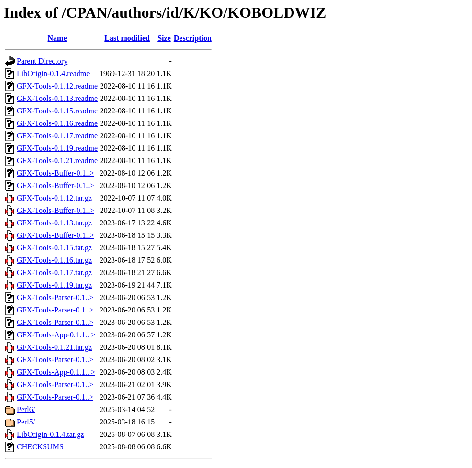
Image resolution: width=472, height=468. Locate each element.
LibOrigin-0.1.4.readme (53, 73)
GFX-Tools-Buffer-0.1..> (55, 173)
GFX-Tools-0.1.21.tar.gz (54, 347)
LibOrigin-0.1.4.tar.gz (50, 434)
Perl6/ (26, 409)
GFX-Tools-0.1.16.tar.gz (54, 260)
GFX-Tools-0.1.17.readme (57, 136)
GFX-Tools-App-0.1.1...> (56, 335)
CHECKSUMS (40, 447)
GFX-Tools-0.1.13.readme (57, 98)
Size (164, 38)
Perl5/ (26, 422)
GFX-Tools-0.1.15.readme (57, 111)
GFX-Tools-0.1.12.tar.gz (54, 198)
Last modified (127, 38)
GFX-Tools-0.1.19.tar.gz (54, 285)
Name (57, 38)
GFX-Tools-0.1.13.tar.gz (54, 223)
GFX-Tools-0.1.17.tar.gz (54, 272)
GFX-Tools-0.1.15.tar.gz (54, 248)
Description (193, 38)
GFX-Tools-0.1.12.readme (57, 86)
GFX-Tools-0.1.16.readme (57, 123)
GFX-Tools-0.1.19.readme (57, 148)
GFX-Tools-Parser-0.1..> (55, 297)
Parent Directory (42, 61)
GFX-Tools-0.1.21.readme (57, 160)
